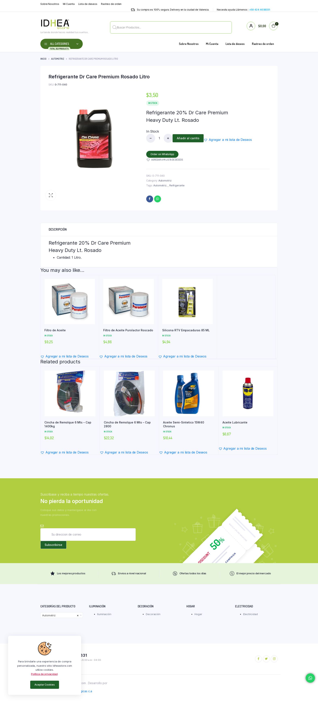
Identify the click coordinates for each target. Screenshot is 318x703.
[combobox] (61, 615)
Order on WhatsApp (162, 154)
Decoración (153, 614)
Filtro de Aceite (55, 330)
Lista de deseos (88, 3)
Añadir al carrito (188, 138)
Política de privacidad (44, 674)
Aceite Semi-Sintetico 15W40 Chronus (183, 424)
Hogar (198, 614)
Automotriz (57, 58)
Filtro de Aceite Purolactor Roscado (128, 330)
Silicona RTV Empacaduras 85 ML (186, 330)
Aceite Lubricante (234, 422)
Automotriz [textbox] (60, 615)
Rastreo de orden (111, 3)
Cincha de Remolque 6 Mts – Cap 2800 (127, 424)
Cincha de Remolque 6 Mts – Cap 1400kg (67, 424)
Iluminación (104, 614)
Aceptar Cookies (44, 684)
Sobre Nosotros (49, 3)
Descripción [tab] (58, 229)
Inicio (43, 58)
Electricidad (250, 614)
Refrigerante (177, 185)
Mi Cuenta (69, 3)
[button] (51, 195)
